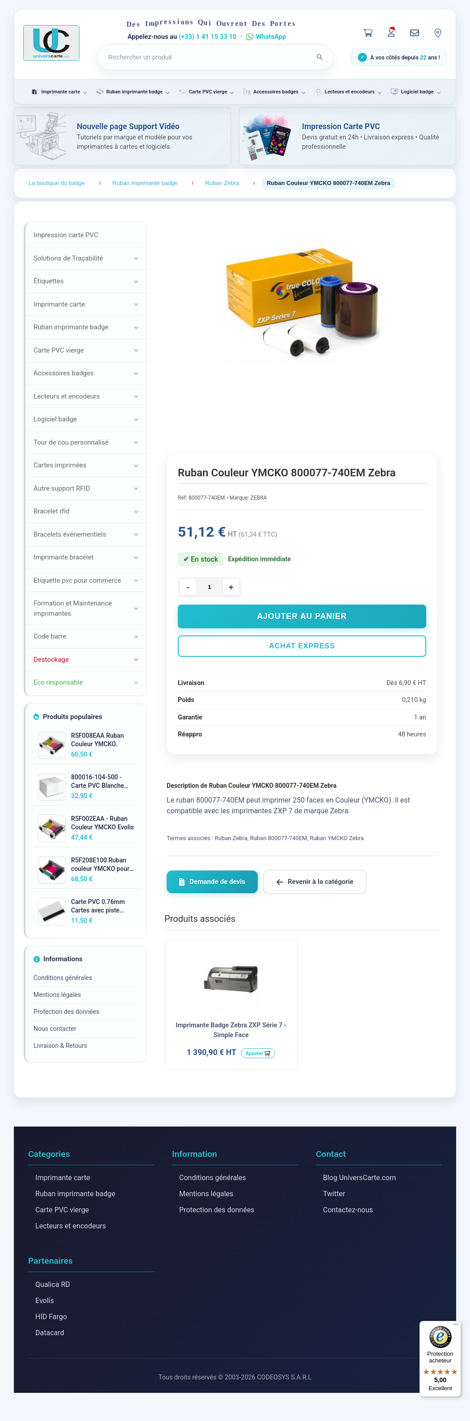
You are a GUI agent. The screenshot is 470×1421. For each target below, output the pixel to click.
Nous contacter (55, 1028)
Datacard (49, 1333)
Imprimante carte (62, 1177)
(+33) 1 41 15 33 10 (208, 37)
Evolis (44, 1300)
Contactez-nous (348, 1210)
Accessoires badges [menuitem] (270, 92)
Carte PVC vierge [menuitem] (202, 92)
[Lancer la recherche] (320, 57)
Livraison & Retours (60, 1045)
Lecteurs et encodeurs (70, 1226)
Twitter (334, 1194)
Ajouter (255, 1053)
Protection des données (66, 1011)
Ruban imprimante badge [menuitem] (129, 92)
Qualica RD (52, 1284)
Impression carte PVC (66, 235)
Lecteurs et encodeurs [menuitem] (344, 92)
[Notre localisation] (438, 33)
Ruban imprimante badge (75, 1194)
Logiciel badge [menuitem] (411, 92)
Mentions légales (57, 994)
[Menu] (455, 1326)
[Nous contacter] (415, 33)
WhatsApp (271, 37)
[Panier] (368, 33)
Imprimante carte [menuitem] (55, 92)
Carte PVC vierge (62, 1210)
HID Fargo (51, 1316)
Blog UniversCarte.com (359, 1177)
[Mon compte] (391, 32)
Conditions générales (63, 977)
